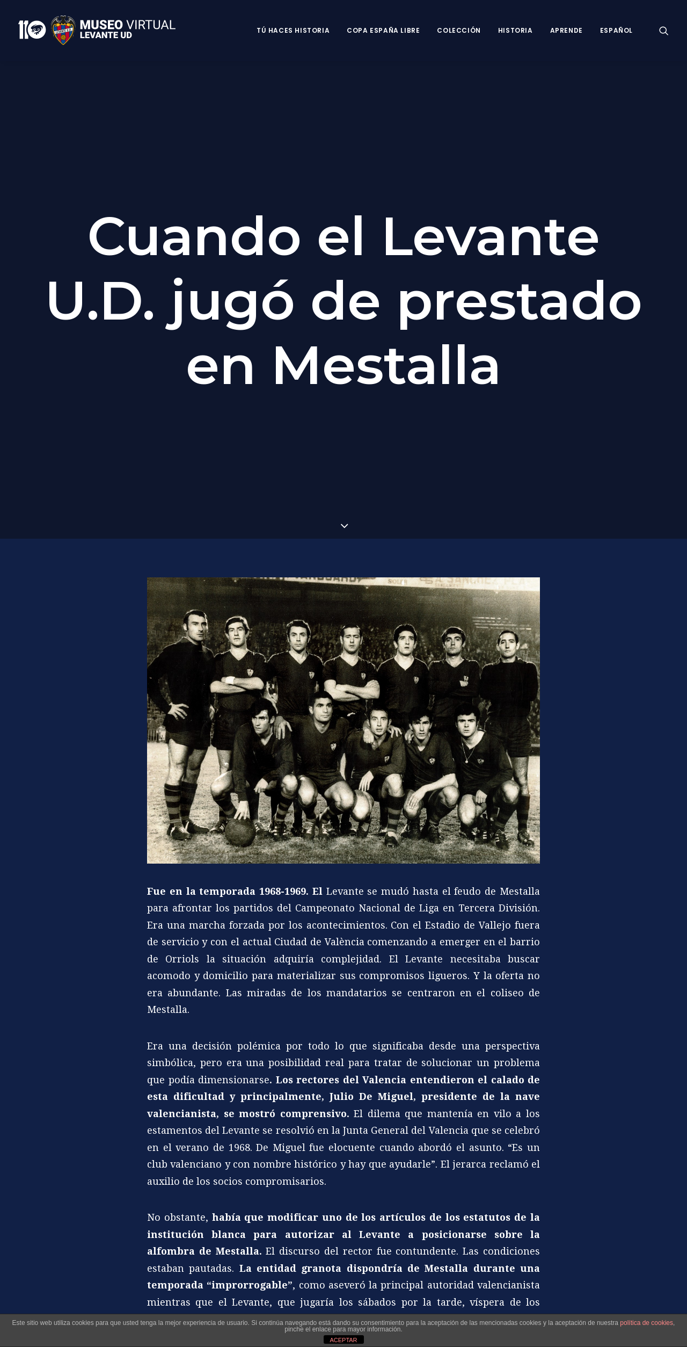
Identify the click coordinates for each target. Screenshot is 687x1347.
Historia (515, 30)
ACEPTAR (343, 1340)
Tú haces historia (293, 30)
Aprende (566, 30)
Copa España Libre (383, 30)
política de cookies (646, 1323)
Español (616, 30)
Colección (458, 30)
